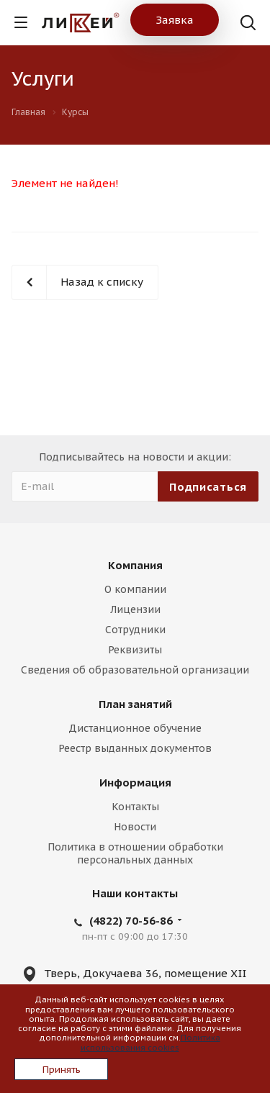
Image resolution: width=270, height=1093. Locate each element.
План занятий (135, 704)
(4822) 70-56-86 (131, 921)
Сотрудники (135, 629)
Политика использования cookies (150, 1042)
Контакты (135, 806)
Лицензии (135, 609)
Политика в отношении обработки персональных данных (135, 853)
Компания (135, 565)
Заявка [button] (175, 20)
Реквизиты (135, 649)
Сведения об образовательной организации (135, 669)
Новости (135, 826)
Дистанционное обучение (135, 728)
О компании (135, 589)
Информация (135, 782)
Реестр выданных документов (135, 748)
